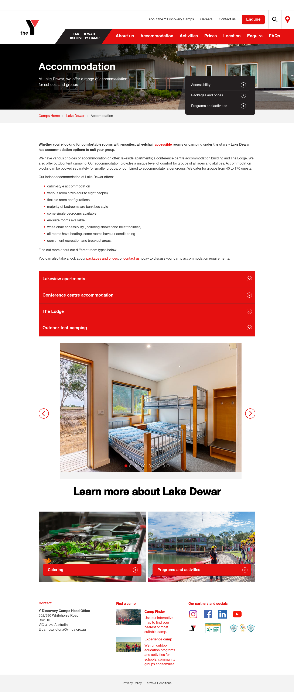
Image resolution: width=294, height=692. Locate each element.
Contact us (216, 19)
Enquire (255, 36)
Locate (285, 19)
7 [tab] (154, 465)
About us (125, 36)
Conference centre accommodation (77, 295)
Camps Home (49, 116)
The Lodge (53, 311)
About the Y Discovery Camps (160, 19)
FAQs (274, 36)
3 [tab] (135, 465)
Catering (55, 570)
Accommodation (156, 36)
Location (232, 36)
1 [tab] (125, 465)
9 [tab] (163, 465)
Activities (189, 36)
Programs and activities (209, 106)
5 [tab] (144, 465)
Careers (195, 19)
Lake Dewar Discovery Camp (84, 36)
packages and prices (102, 258)
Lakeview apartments (63, 279)
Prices (210, 36)
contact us (131, 258)
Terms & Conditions (158, 683)
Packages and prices (207, 95)
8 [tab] (158, 465)
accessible (164, 144)
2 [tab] (130, 465)
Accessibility (201, 85)
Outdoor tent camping (64, 328)
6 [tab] (149, 465)
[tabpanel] (151, 411)
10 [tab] (168, 465)
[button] (266, 19)
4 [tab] (140, 465)
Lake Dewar (75, 116)
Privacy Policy (132, 683)
